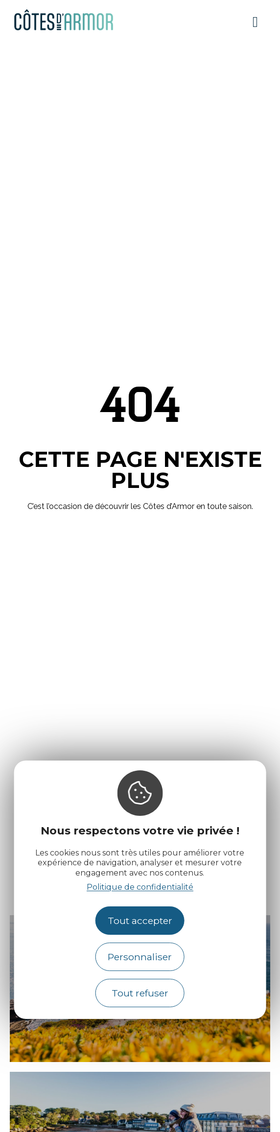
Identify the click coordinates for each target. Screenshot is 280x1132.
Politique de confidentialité (140, 887)
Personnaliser (140, 957)
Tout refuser (140, 993)
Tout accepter (140, 920)
